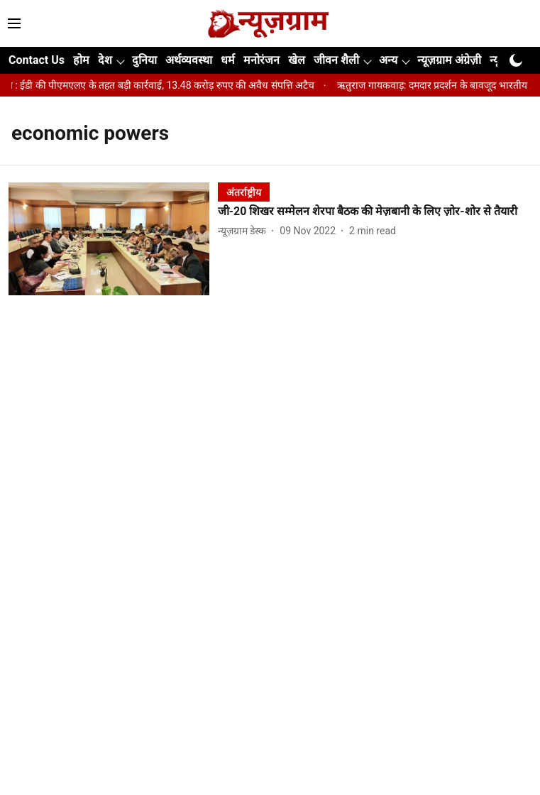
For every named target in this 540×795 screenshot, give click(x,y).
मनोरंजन (261, 60)
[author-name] (245, 231)
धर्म (228, 60)
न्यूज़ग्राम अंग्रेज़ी (449, 60)
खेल (296, 60)
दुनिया (144, 60)
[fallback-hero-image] (113, 238)
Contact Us (37, 60)
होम (81, 60)
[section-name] (244, 192)
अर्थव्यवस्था (188, 60)
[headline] (374, 211)
